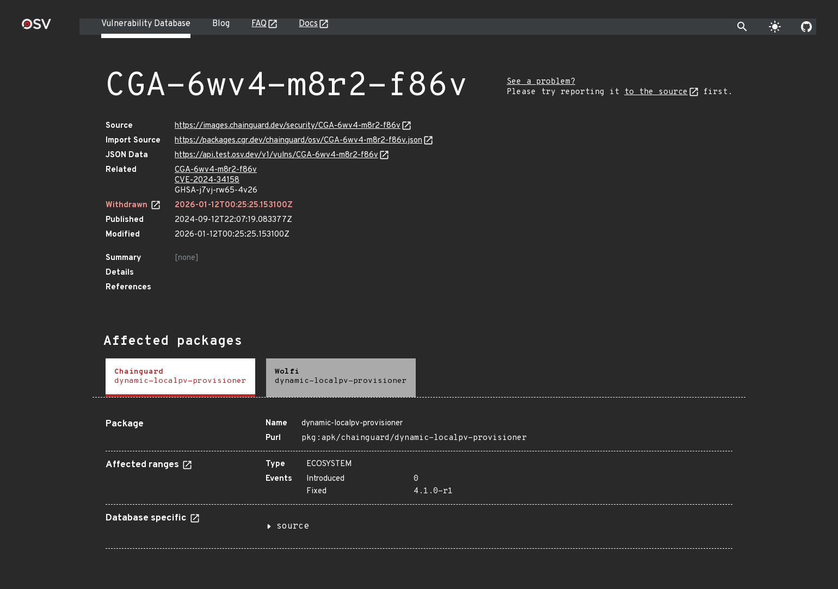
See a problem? (541, 82)
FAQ (259, 23)
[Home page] (36, 27)
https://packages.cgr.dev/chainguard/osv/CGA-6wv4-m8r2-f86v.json (298, 140)
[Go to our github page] (806, 26)
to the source (656, 92)
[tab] (180, 377)
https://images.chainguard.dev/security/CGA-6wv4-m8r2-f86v (287, 126)
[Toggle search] (742, 27)
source (292, 526)
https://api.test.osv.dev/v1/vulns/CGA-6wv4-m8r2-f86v (276, 155)
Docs (308, 23)
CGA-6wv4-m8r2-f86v (216, 170)
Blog (221, 23)
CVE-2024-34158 (207, 180)
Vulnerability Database (145, 23)
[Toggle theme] (775, 27)
